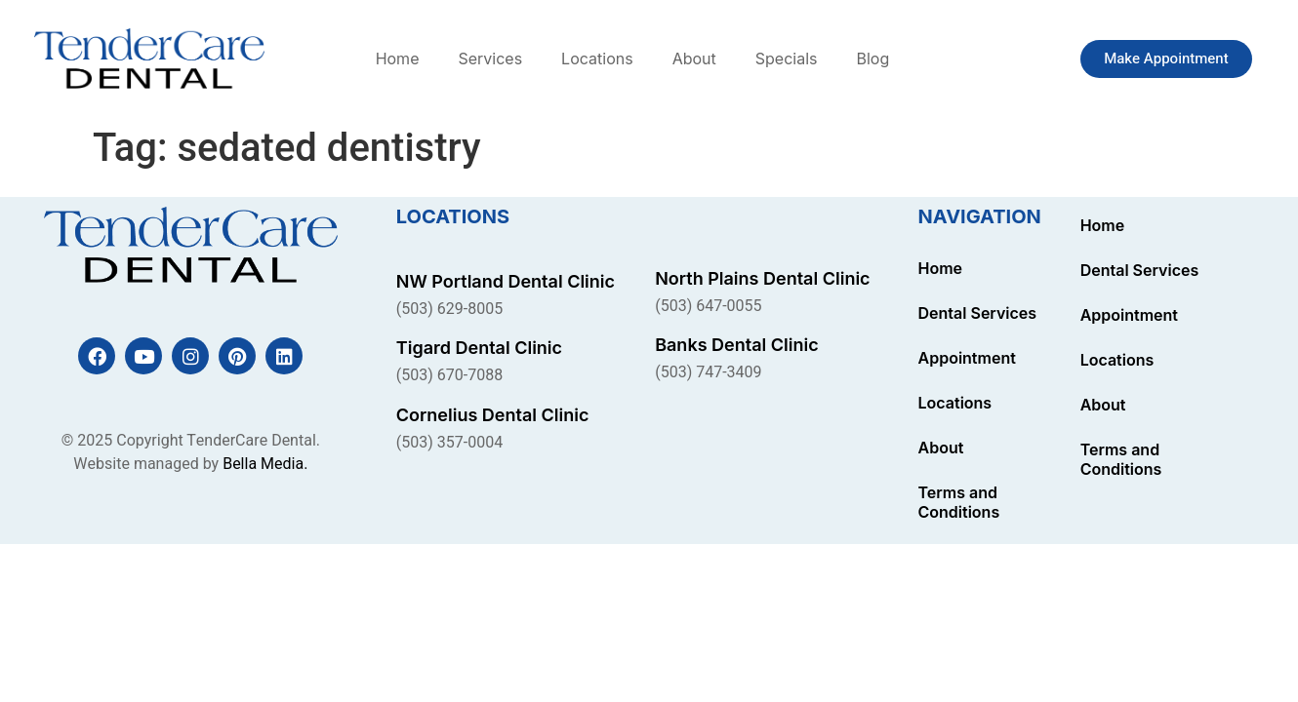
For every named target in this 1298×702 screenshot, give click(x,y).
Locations (597, 58)
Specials (786, 58)
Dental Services (977, 313)
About (694, 58)
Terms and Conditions (959, 502)
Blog (872, 58)
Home (398, 58)
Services (490, 58)
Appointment (967, 358)
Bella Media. (265, 464)
